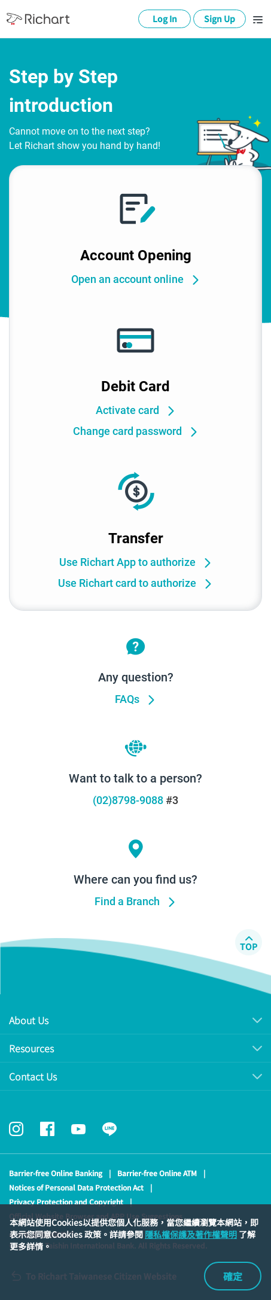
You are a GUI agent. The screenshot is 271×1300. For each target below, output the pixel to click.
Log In (165, 19)
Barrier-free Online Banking (55, 1173)
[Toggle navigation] (258, 19)
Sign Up (219, 19)
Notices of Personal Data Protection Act (76, 1187)
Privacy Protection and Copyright (66, 1202)
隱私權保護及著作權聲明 (191, 1234)
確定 (232, 1276)
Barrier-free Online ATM (157, 1173)
